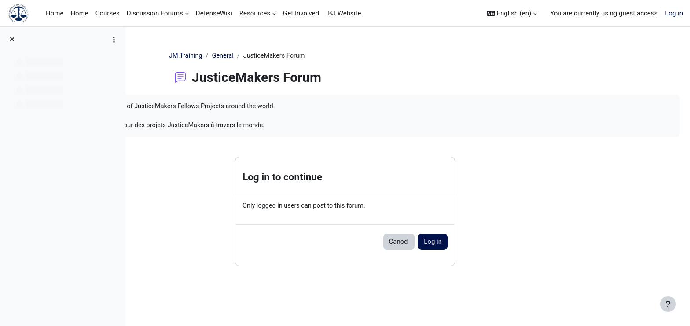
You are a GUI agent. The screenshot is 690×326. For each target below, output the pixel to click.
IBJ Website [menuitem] (343, 13)
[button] (512, 13)
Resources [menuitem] (254, 13)
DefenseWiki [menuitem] (214, 13)
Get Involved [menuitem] (301, 13)
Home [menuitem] (54, 13)
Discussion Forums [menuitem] (155, 13)
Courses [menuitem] (107, 13)
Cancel (454, 244)
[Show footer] (668, 304)
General (280, 56)
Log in (674, 13)
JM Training (242, 56)
